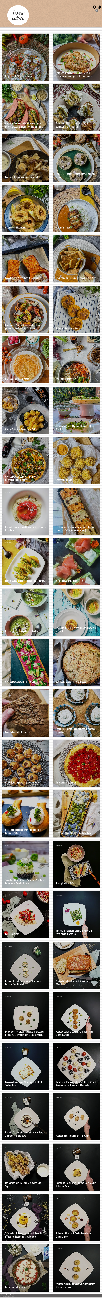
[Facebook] (94, 7)
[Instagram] (99, 7)
